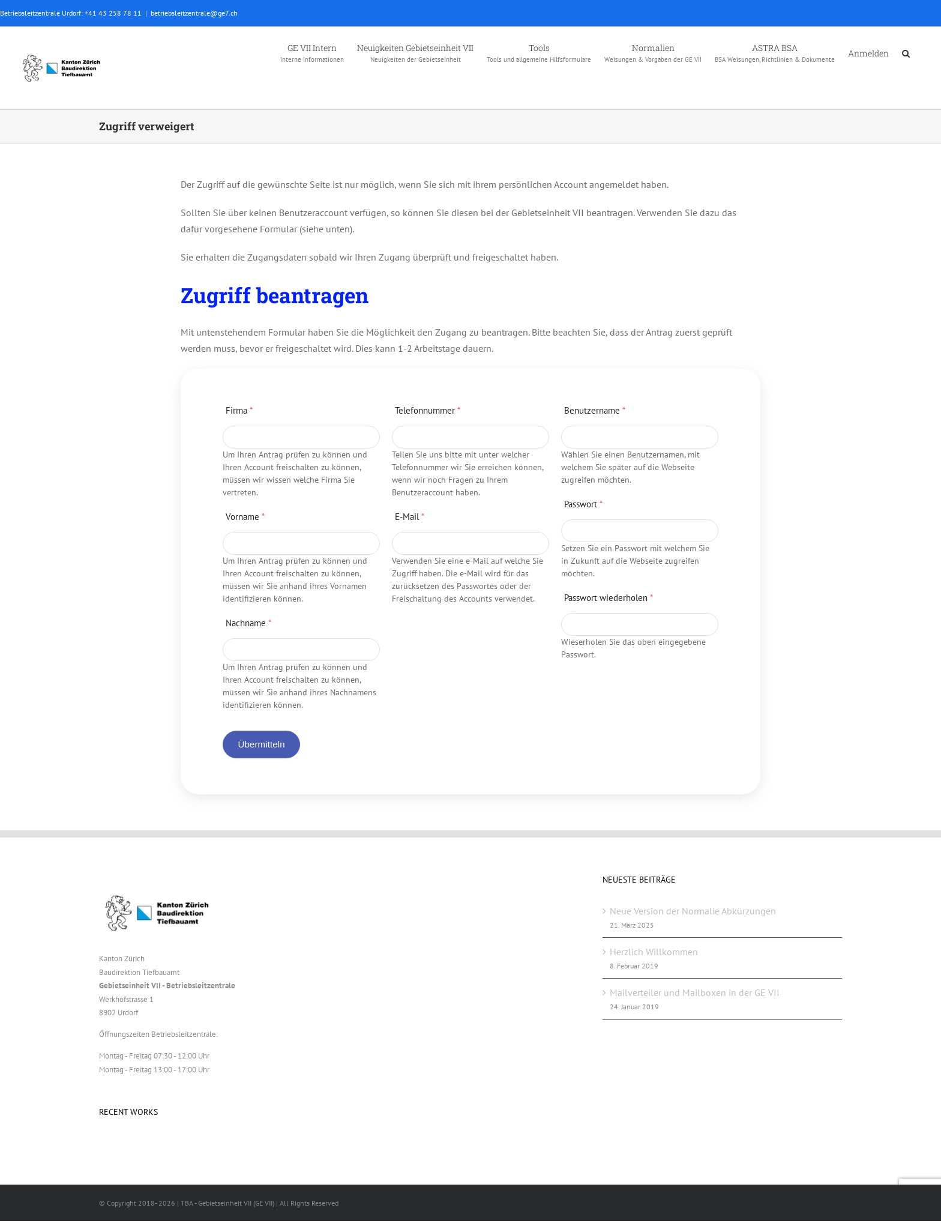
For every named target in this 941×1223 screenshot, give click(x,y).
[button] (906, 52)
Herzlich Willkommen (654, 952)
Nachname (248, 623)
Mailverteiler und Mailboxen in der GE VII (695, 992)
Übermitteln (261, 744)
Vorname (245, 516)
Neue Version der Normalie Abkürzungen (693, 911)
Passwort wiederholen (608, 597)
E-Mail (409, 516)
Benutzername (594, 410)
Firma (239, 410)
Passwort (583, 504)
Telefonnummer (427, 410)
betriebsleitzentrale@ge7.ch (194, 12)
